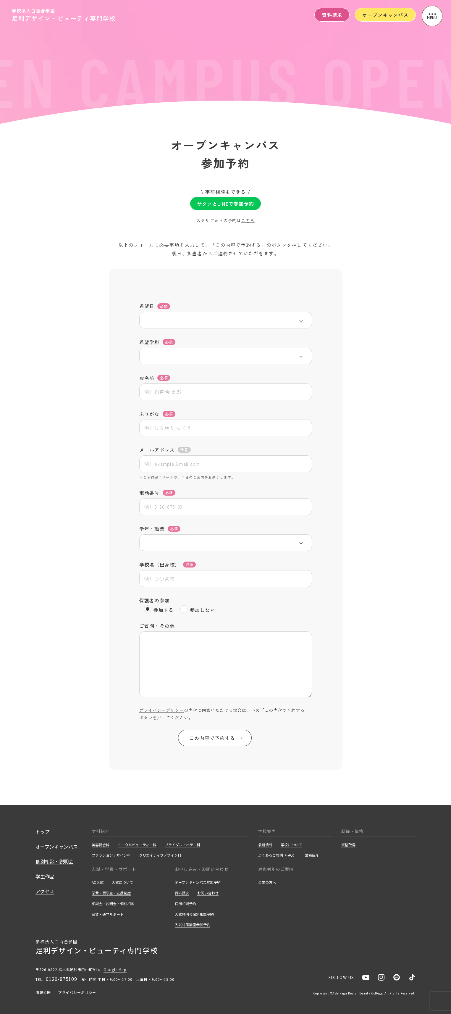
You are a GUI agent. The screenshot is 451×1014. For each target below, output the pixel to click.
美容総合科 (100, 845)
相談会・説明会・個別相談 (113, 904)
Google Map (115, 969)
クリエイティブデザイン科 (160, 855)
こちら (247, 220)
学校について (291, 845)
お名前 (154, 378)
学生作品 (44, 877)
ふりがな (157, 414)
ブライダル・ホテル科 (182, 845)
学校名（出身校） (167, 565)
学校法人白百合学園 (64, 14)
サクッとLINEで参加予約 (225, 203)
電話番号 (157, 493)
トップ (42, 832)
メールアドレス (165, 450)
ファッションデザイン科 (111, 855)
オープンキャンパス (385, 14)
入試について (122, 882)
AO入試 (98, 882)
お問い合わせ (208, 893)
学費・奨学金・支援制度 (111, 893)
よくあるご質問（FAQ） (277, 855)
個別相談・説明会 (54, 862)
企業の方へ (267, 882)
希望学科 (157, 342)
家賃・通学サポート (108, 914)
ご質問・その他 (157, 625)
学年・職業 (159, 529)
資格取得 (348, 845)
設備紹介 (312, 855)
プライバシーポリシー (161, 710)
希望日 (154, 306)
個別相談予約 (185, 904)
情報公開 (43, 992)
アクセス (44, 891)
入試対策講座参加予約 (192, 925)
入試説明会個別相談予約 (194, 914)
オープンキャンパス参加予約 (198, 882)
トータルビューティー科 (137, 845)
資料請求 (332, 14)
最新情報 (265, 845)
